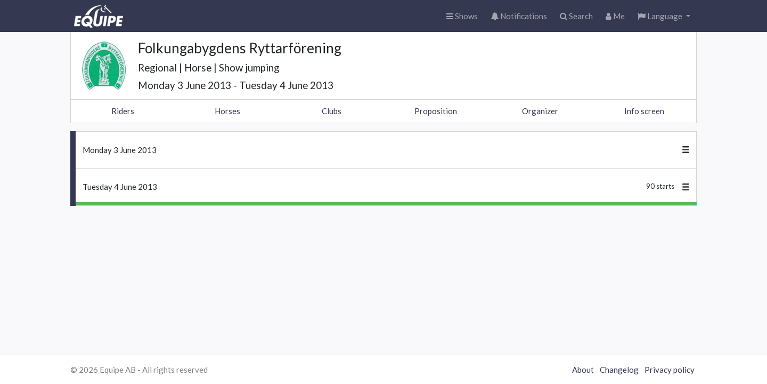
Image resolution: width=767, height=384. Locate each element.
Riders (122, 111)
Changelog (619, 369)
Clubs (331, 111)
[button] (664, 16)
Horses (227, 111)
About (583, 369)
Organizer (540, 111)
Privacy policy (669, 369)
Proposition (435, 111)
